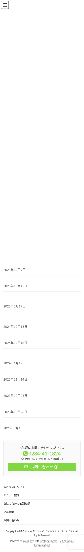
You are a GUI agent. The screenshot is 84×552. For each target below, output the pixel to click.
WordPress (28, 541)
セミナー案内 (11, 495)
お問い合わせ (11, 520)
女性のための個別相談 (16, 503)
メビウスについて (14, 487)
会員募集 (8, 512)
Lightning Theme (48, 541)
